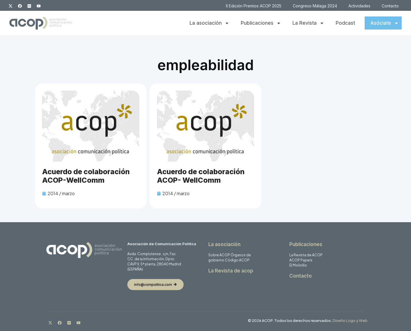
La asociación (209, 23)
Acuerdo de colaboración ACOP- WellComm (200, 175)
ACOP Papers (300, 260)
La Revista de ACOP (306, 255)
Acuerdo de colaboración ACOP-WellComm (86, 175)
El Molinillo (298, 265)
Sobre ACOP (219, 255)
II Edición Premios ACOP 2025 (253, 5)
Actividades (359, 5)
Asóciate (384, 23)
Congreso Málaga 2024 (315, 5)
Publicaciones (261, 23)
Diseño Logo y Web (350, 320)
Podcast (345, 23)
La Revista (308, 23)
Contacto (390, 5)
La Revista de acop (230, 271)
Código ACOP (237, 260)
